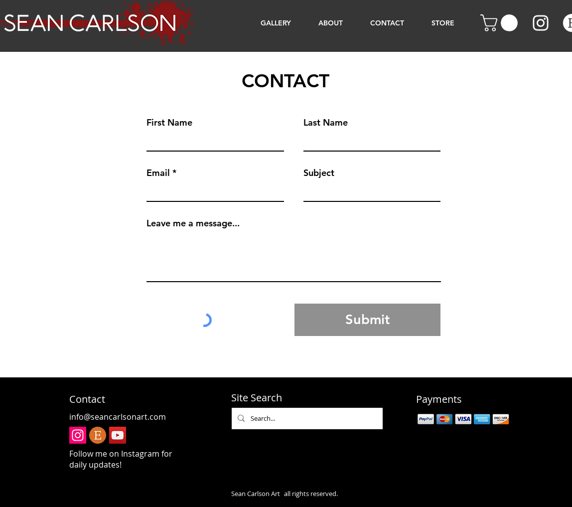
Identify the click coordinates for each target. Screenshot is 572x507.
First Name (169, 122)
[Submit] (367, 320)
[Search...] (306, 418)
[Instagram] (540, 22)
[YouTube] (117, 435)
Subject (318, 173)
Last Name (325, 122)
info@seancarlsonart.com (117, 416)
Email (158, 173)
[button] (501, 22)
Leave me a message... (193, 223)
